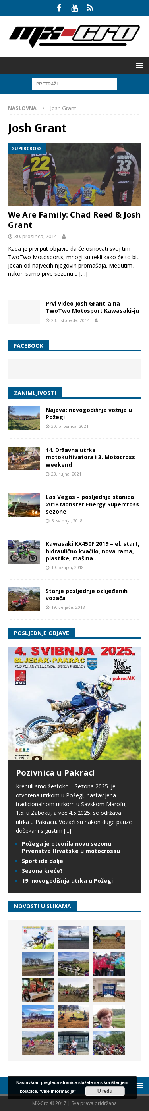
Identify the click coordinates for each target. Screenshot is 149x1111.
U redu (104, 1091)
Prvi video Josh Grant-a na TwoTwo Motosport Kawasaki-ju (92, 307)
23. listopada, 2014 (70, 320)
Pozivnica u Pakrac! (55, 772)
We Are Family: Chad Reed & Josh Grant (74, 219)
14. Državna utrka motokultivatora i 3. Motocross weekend (90, 457)
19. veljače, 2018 (68, 607)
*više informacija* (57, 1091)
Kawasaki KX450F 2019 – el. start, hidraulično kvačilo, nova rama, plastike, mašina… (92, 551)
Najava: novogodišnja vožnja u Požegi (89, 413)
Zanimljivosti (35, 393)
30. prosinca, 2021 (70, 426)
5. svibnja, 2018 (67, 521)
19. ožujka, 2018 (67, 567)
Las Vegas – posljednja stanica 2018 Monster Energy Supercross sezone (92, 504)
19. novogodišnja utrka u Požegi (67, 880)
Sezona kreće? (42, 870)
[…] (83, 273)
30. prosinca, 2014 (35, 236)
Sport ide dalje (42, 861)
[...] (67, 830)
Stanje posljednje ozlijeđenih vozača (87, 594)
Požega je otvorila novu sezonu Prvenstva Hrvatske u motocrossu (71, 847)
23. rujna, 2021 (66, 474)
